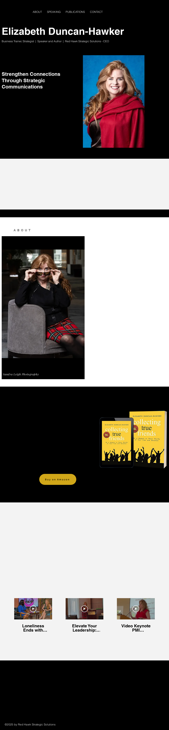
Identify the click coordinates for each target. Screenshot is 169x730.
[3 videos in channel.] (84, 615)
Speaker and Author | (51, 41)
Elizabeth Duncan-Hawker (63, 31)
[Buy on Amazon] (57, 479)
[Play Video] (33, 608)
